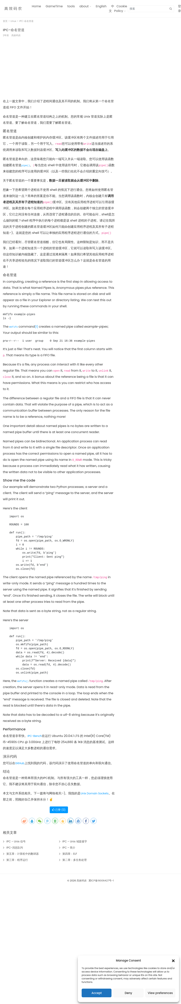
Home (36, 6)
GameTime (54, 6)
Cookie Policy (120, 8)
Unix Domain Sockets (95, 793)
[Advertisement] (48, 70)
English (101, 6)
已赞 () (58, 810)
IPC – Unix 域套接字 (74, 841)
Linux (13, 21)
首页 (5, 21)
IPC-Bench (35, 736)
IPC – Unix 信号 (16, 841)
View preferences (160, 993)
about (84, 6)
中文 (111, 8)
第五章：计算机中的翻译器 (22, 854)
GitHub (19, 763)
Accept (96, 993)
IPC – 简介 (68, 848)
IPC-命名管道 (13, 29)
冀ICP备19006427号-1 (101, 880)
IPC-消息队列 (14, 848)
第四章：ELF (69, 854)
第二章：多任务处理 (74, 860)
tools (71, 6)
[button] (173, 960)
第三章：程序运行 (17, 860)
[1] (36, 327)
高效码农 (82, 880)
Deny (128, 993)
